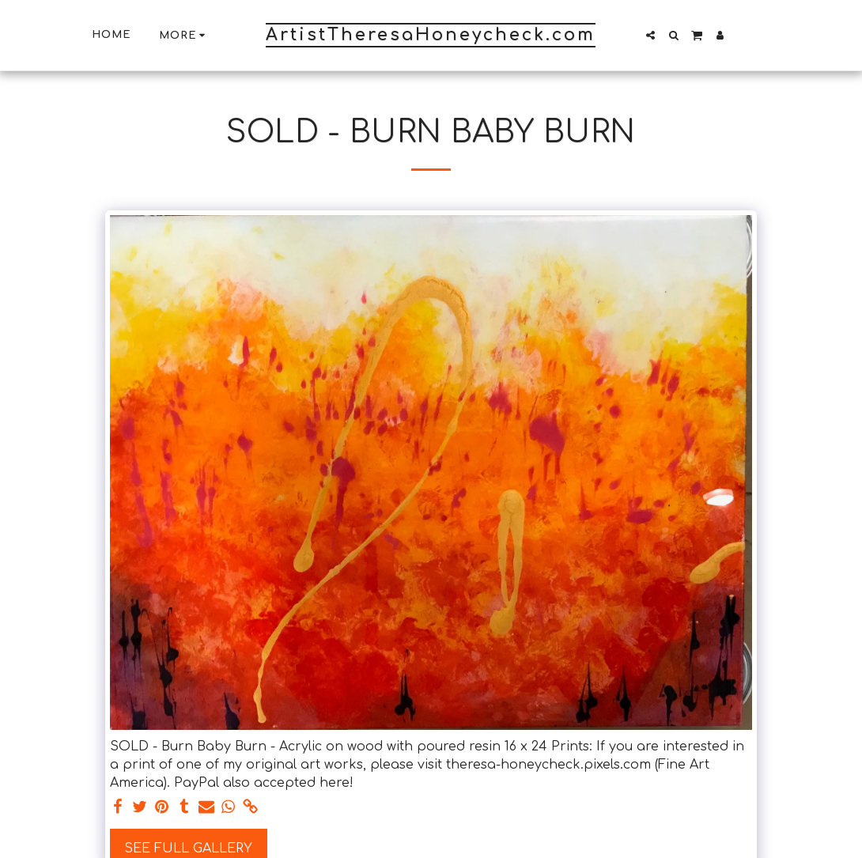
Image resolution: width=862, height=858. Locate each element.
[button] (650, 35)
